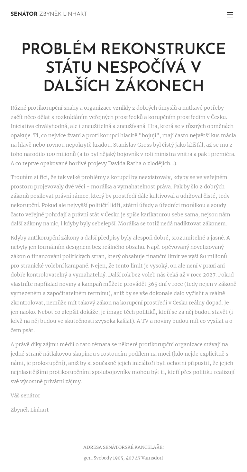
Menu (230, 14)
